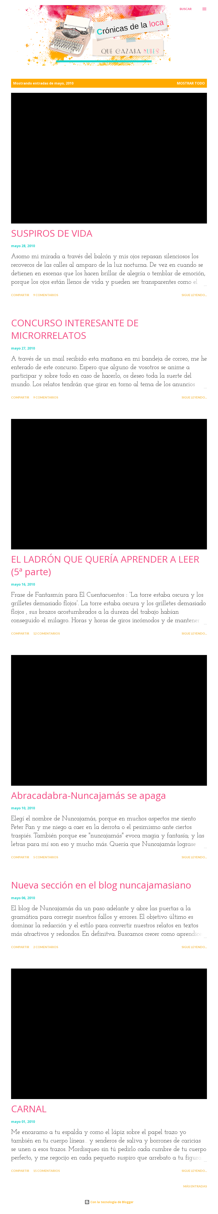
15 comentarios (46, 1170)
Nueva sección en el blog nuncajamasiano (101, 885)
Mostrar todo (191, 83)
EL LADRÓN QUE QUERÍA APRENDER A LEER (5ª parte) (105, 565)
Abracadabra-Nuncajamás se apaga (88, 795)
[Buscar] (186, 9)
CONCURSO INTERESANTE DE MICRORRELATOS (75, 329)
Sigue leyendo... (194, 295)
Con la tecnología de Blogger (109, 1202)
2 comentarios (45, 947)
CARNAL (29, 1108)
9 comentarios (45, 295)
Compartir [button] (20, 295)
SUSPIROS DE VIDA (51, 233)
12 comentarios (46, 633)
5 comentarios (45, 857)
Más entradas (195, 1186)
